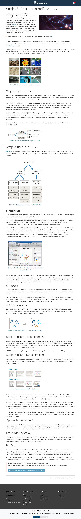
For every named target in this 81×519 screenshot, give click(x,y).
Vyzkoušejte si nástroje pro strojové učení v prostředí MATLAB (26, 470)
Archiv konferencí (27, 499)
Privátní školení (43, 497)
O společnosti (61, 497)
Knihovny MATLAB (27, 500)
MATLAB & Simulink (10, 495)
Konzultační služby (44, 499)
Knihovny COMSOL (27, 502)
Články (24, 495)
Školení (42, 495)
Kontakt (59, 495)
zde (52, 36)
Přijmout (36, 517)
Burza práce (43, 500)
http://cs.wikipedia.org (12, 46)
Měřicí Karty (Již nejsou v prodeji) (13, 502)
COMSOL (8, 497)
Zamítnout (44, 517)
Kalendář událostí (27, 497)
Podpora (25, 504)
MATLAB (15, 24)
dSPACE (8, 499)
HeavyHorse (9, 500)
